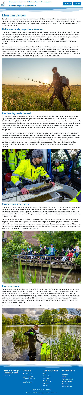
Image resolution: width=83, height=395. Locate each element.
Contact (77, 3)
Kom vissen (45, 2)
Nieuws (22, 2)
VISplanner (65, 374)
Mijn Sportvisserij (67, 386)
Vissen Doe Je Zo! (67, 379)
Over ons (12, 2)
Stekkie (64, 376)
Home (44, 373)
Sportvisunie (65, 384)
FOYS (33, 392)
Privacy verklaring (37, 389)
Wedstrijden (29, 6)
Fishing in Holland (67, 381)
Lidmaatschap (32, 2)
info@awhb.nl (29, 382)
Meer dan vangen (15, 6)
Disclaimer (48, 389)
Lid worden (67, 3)
